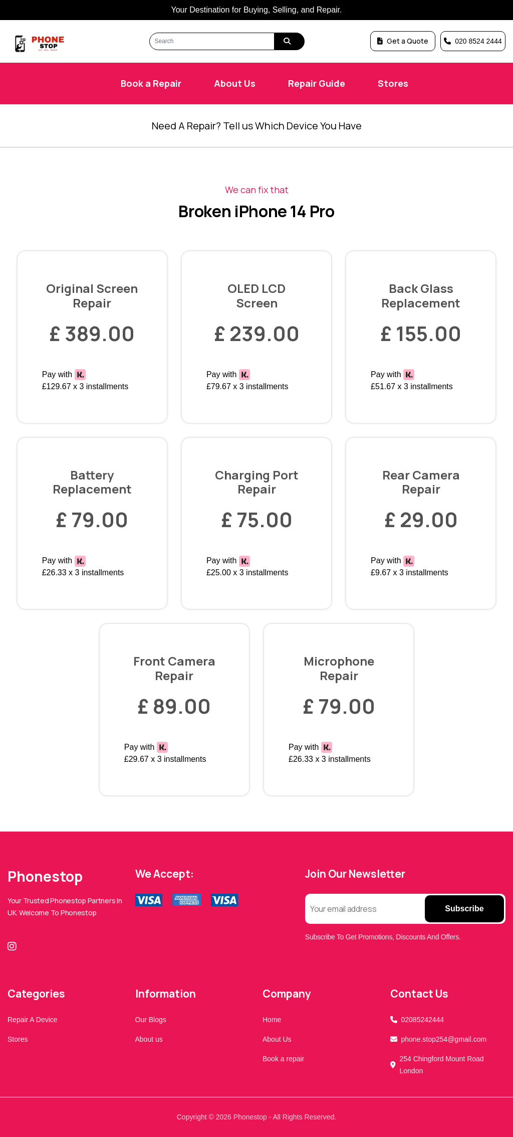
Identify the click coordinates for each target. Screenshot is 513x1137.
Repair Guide (316, 83)
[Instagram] (14, 946)
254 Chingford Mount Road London (442, 1065)
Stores (393, 83)
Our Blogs (150, 1020)
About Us (234, 83)
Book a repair (283, 1059)
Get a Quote (402, 41)
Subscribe (464, 908)
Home (272, 1020)
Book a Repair (151, 83)
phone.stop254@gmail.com (444, 1039)
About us (149, 1039)
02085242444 (422, 1020)
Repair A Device (33, 1020)
